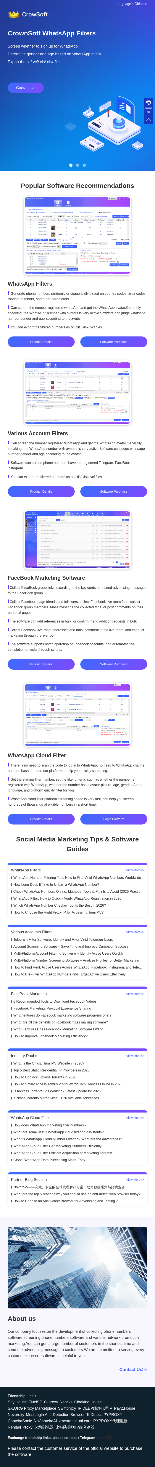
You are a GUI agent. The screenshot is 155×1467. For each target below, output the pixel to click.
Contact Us (25, 88)
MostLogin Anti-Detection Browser (55, 1414)
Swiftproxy (67, 1408)
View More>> (135, 870)
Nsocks (66, 1402)
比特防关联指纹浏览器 (74, 1427)
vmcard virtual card (75, 1421)
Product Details (41, 342)
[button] (71, 165)
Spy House (17, 1402)
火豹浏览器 (44, 1427)
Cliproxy (51, 1402)
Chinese (140, 4)
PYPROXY (112, 1414)
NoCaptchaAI (45, 1421)
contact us (148, 110)
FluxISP (35, 1402)
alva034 (105, 1438)
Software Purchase (114, 342)
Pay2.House (124, 1408)
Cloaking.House (88, 1402)
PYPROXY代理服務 (110, 1421)
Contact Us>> (133, 1369)
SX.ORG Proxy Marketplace (32, 1408)
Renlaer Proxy (20, 1427)
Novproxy (16, 1414)
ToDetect (94, 1414)
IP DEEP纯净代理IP (95, 1408)
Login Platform (113, 819)
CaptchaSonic (20, 1421)
